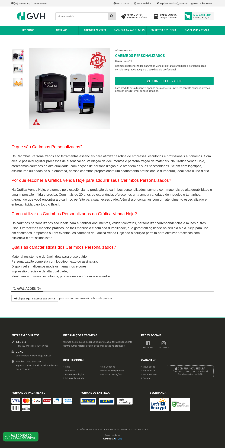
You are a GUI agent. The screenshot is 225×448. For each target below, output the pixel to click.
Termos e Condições (110, 374)
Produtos (28, 30)
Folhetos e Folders (163, 30)
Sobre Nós (69, 370)
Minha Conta (121, 3)
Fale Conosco (107, 366)
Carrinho (146, 378)
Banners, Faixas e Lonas (129, 30)
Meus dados (148, 366)
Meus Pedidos (142, 3)
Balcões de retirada (73, 378)
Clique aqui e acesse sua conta (34, 298)
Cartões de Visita (95, 30)
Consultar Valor (164, 81)
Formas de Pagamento (111, 370)
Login (192, 3)
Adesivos (62, 30)
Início (118, 50)
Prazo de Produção (73, 374)
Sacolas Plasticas (197, 30)
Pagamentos (148, 370)
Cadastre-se (205, 3)
